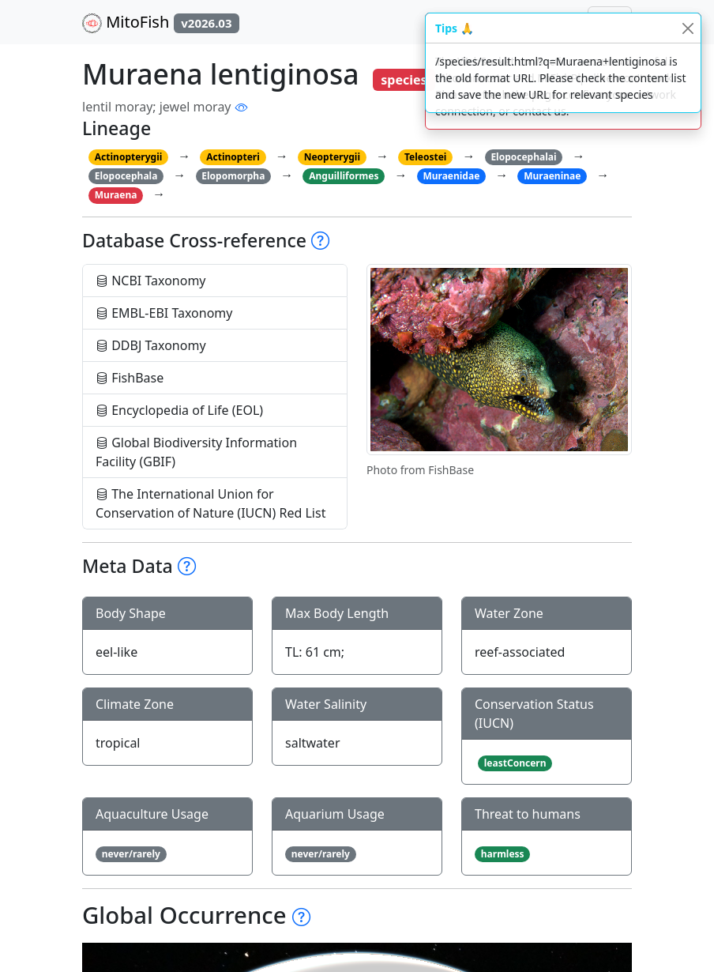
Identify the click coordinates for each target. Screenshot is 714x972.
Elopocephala (126, 176)
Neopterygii (332, 157)
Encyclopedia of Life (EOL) (179, 410)
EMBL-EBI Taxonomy (164, 313)
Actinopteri (233, 157)
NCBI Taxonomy (151, 280)
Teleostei (425, 157)
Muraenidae (451, 176)
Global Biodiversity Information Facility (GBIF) (196, 452)
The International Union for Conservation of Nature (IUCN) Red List (210, 503)
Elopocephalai (523, 157)
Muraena (116, 195)
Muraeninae (552, 176)
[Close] (687, 28)
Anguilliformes (343, 176)
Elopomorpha (233, 176)
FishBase (129, 377)
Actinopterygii (129, 157)
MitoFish (160, 22)
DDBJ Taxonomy (151, 345)
